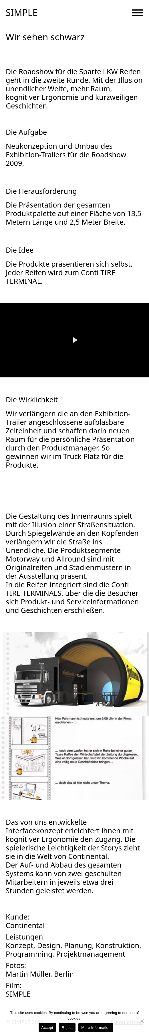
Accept (47, 1027)
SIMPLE (21, 12)
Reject (67, 1027)
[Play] (75, 340)
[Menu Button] (137, 13)
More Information (95, 1027)
